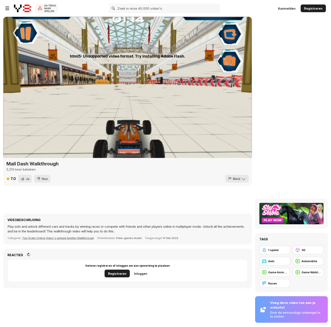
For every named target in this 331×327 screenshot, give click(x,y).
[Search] (113, 8)
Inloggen (140, 273)
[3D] (308, 250)
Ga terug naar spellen (50, 8)
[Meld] (237, 179)
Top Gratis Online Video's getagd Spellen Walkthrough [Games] (58, 238)
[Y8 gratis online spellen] (22, 8)
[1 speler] (274, 250)
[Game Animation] (274, 272)
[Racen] (274, 283)
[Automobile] (308, 261)
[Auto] (274, 261)
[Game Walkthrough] (308, 272)
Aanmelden (287, 8)
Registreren (313, 8)
